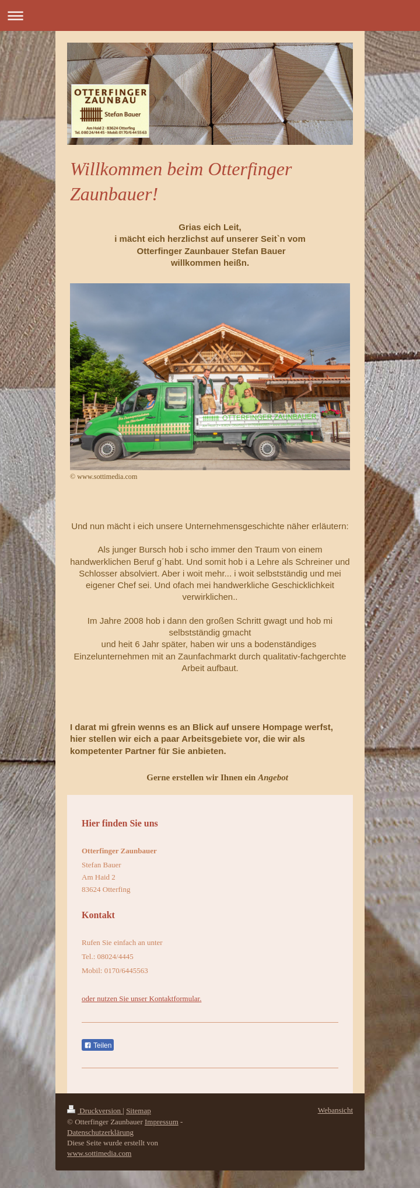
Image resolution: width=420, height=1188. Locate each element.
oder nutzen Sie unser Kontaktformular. (141, 998)
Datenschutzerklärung (100, 1132)
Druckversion (95, 1110)
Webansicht (335, 1110)
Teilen (97, 1045)
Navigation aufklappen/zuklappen (210, 15)
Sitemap (138, 1110)
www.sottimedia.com (99, 1153)
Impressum (161, 1121)
